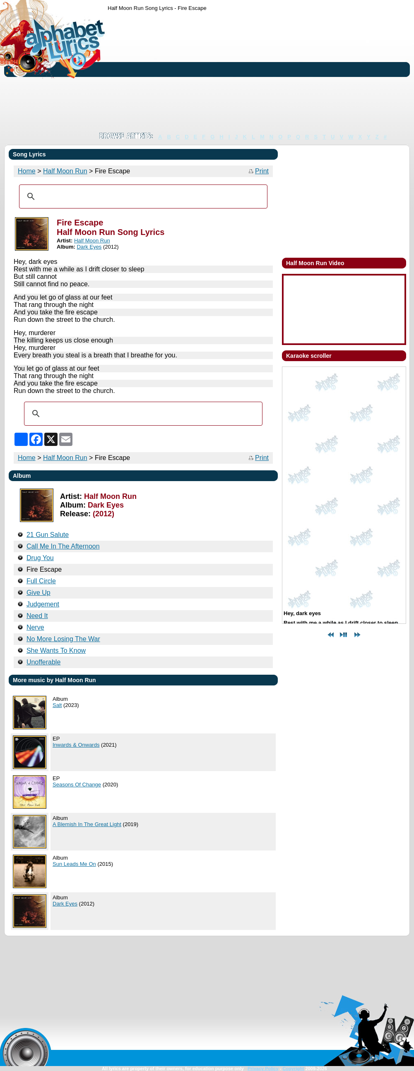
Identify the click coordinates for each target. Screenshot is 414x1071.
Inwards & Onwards (76, 745)
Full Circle (41, 581)
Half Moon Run (65, 171)
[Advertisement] (168, 71)
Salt (57, 705)
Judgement (42, 604)
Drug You (40, 557)
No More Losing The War (63, 638)
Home (27, 171)
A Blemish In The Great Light (87, 824)
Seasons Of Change (77, 784)
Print (262, 171)
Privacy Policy (263, 1068)
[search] (142, 196)
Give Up (38, 592)
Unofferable (43, 662)
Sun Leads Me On (74, 864)
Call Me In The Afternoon (63, 546)
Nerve (35, 627)
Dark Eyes (89, 247)
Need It (37, 615)
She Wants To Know (56, 650)
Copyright (293, 1068)
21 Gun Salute (47, 534)
